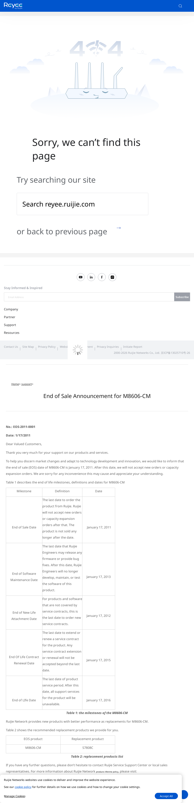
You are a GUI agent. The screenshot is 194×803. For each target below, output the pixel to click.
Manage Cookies (15, 796)
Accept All (166, 796)
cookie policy (23, 787)
